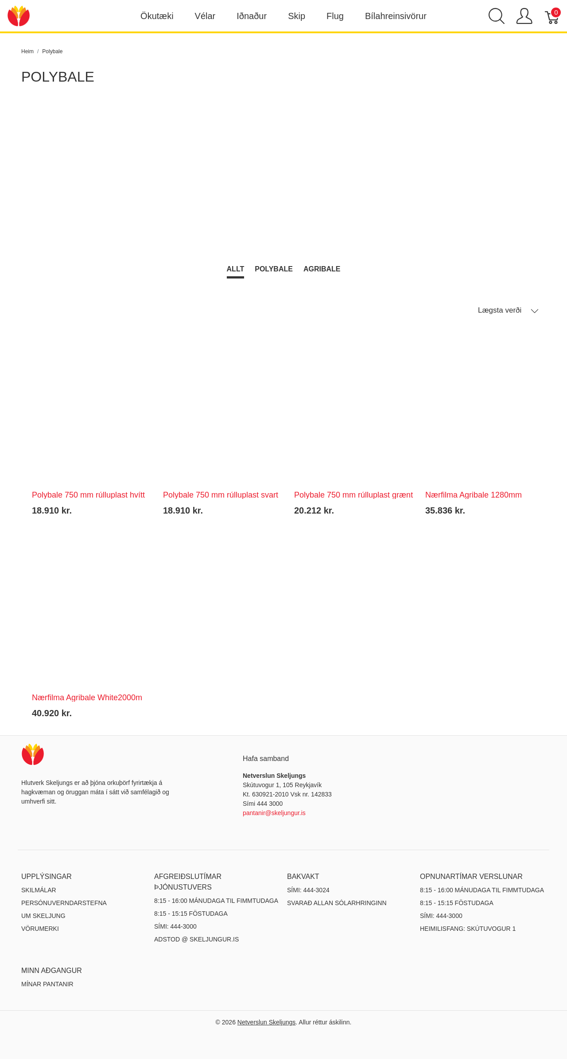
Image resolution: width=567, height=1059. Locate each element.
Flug (335, 16)
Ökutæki (156, 16)
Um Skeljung (43, 915)
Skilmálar (38, 890)
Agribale (322, 269)
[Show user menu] (524, 16)
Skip (296, 16)
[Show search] (497, 16)
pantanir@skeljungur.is (274, 812)
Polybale (274, 269)
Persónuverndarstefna (64, 902)
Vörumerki (40, 928)
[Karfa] (552, 16)
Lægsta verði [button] (508, 310)
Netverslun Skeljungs (266, 1022)
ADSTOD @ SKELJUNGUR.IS (196, 939)
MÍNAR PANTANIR (47, 984)
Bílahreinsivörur (396, 16)
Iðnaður (252, 16)
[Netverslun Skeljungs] (18, 15)
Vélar (205, 16)
